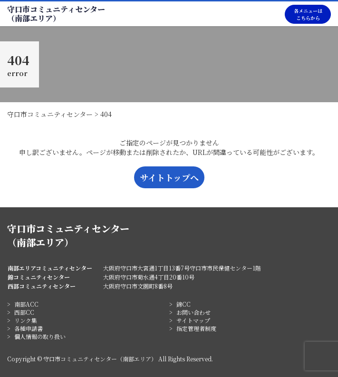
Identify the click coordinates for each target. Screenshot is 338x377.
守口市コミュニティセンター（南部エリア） (56, 14)
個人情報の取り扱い (40, 336)
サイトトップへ (169, 177)
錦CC (183, 304)
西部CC (24, 312)
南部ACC (26, 304)
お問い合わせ (193, 312)
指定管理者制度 (196, 328)
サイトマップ (193, 320)
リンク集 (25, 320)
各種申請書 (28, 328)
